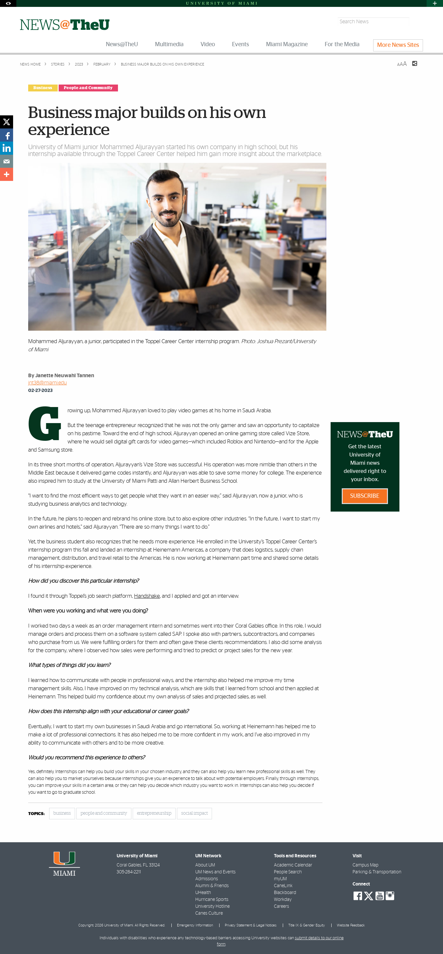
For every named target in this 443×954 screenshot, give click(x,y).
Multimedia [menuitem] (169, 45)
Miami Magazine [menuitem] (287, 45)
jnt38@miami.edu (47, 382)
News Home (30, 64)
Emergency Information (195, 925)
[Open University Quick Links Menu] (435, 3)
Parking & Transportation (377, 872)
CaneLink (283, 886)
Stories (57, 64)
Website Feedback (351, 925)
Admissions (206, 879)
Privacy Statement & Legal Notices (251, 925)
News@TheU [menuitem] (122, 45)
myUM (280, 879)
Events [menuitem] (240, 45)
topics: (36, 814)
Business (42, 88)
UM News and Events (215, 872)
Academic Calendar (293, 865)
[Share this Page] (410, 67)
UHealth (203, 892)
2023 (78, 64)
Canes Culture (209, 913)
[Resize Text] (402, 64)
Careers (281, 906)
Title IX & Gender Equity (306, 925)
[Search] (417, 21)
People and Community (88, 88)
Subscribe (364, 496)
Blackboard (285, 892)
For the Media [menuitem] (342, 45)
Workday (283, 899)
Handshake (147, 596)
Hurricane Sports (211, 899)
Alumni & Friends (212, 886)
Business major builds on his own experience (162, 64)
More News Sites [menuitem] (398, 45)
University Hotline (212, 906)
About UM (205, 865)
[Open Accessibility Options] (8, 3)
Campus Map (365, 865)
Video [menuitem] (208, 45)
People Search (288, 872)
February (101, 64)
